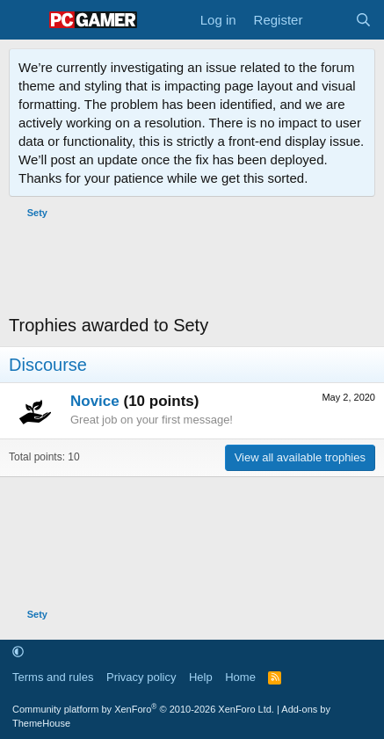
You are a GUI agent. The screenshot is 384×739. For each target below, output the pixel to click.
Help (201, 677)
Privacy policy (141, 677)
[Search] (363, 20)
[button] (18, 652)
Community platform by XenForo (143, 709)
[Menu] (24, 20)
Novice (95, 401)
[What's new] (328, 20)
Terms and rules (52, 677)
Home (240, 677)
